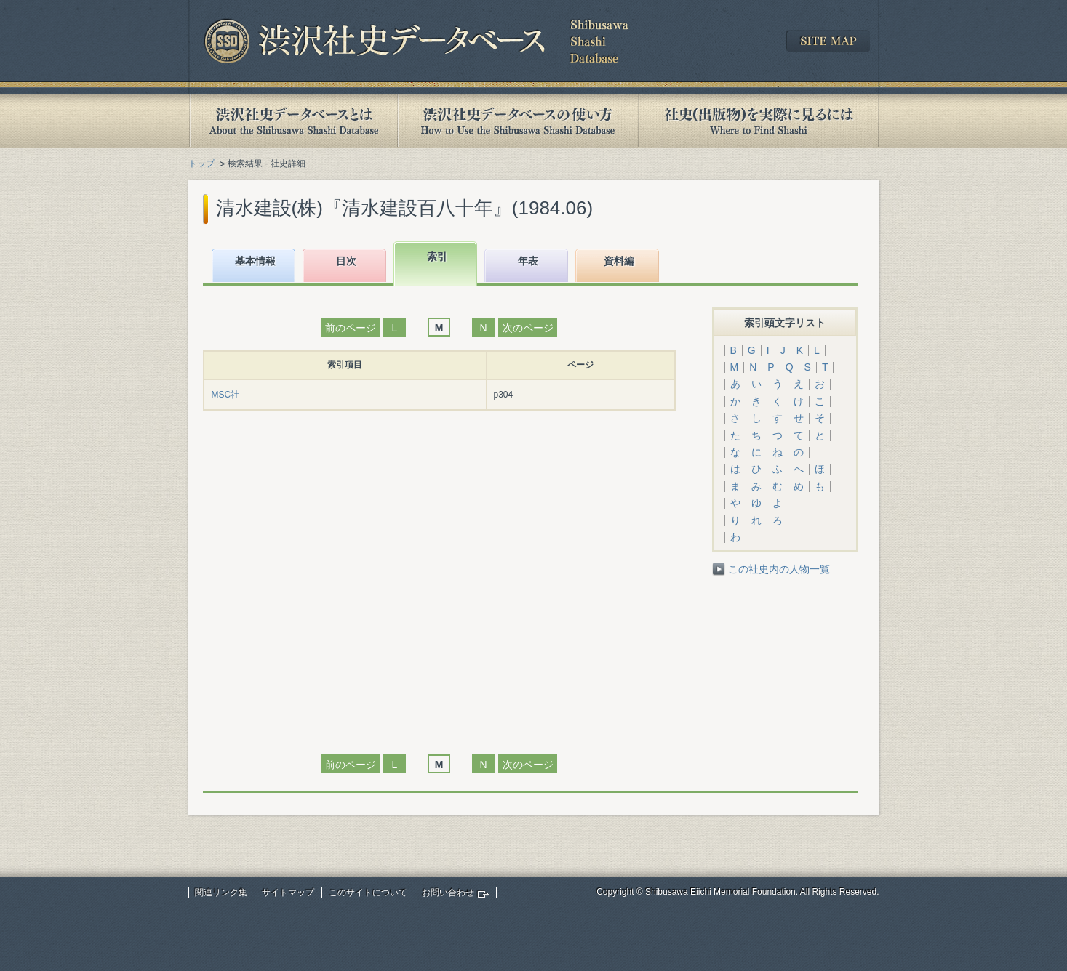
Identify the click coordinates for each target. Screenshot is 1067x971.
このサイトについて (368, 892)
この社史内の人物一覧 (779, 569)
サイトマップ (288, 892)
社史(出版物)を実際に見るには (758, 121)
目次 (346, 261)
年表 (528, 261)
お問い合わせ (448, 892)
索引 (437, 256)
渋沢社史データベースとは (292, 121)
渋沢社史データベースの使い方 (518, 121)
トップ (201, 163)
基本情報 (255, 261)
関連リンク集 (221, 892)
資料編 (619, 261)
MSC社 (226, 395)
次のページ (528, 328)
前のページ (350, 328)
